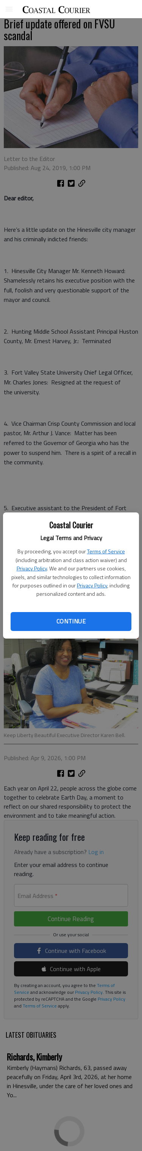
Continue (71, 621)
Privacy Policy (32, 568)
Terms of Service (106, 551)
